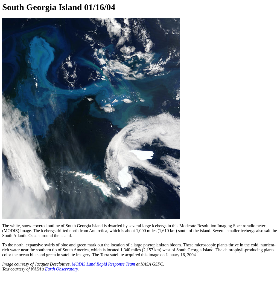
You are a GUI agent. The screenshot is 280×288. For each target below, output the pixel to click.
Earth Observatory (61, 269)
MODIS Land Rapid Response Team (103, 264)
